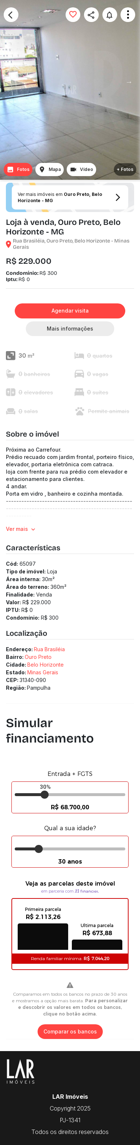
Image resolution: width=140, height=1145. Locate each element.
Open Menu (127, 14)
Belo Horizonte (45, 664)
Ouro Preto (38, 657)
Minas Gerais (42, 672)
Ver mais (21, 529)
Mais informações (70, 328)
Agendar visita (70, 310)
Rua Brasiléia (49, 649)
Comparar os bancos (70, 1031)
